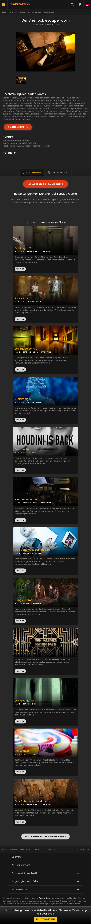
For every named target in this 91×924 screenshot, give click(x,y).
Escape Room (45, 898)
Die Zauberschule (26, 348)
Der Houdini (22, 449)
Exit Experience (34, 12)
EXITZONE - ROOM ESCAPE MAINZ (37, 503)
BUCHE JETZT (16, 127)
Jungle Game (23, 600)
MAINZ (35, 24)
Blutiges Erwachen (26, 499)
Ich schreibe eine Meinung (45, 184)
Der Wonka (22, 751)
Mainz (22, 12)
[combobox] (79, 4)
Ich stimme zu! (45, 919)
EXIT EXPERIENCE (50, 24)
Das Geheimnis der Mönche (32, 801)
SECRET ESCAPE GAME (32, 301)
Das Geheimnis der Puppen (32, 549)
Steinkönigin (23, 399)
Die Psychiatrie (24, 700)
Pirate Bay (21, 298)
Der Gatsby (22, 650)
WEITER (20, 319)
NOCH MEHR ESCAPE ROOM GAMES (45, 836)
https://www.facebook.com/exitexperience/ (33, 146)
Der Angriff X (23, 248)
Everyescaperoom (9, 12)
